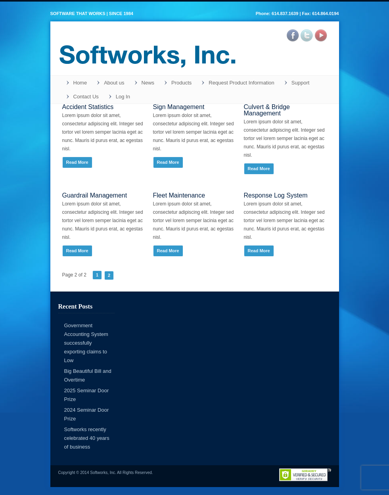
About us (114, 83)
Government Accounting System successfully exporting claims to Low (86, 342)
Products (181, 83)
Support (300, 83)
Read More (77, 162)
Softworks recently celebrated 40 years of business (86, 438)
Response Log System (276, 195)
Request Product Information (241, 83)
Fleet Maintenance (179, 195)
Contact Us (86, 97)
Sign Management (179, 107)
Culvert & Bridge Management (267, 110)
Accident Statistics (88, 107)
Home (80, 83)
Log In (123, 97)
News (148, 83)
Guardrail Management (94, 195)
